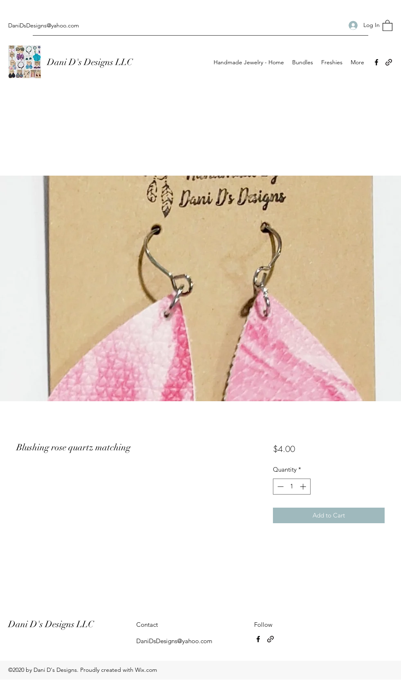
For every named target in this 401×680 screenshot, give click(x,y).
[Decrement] (279, 486)
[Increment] (303, 486)
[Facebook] (376, 62)
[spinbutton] (291, 486)
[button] (387, 25)
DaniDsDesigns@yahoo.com (43, 25)
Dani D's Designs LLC (91, 62)
